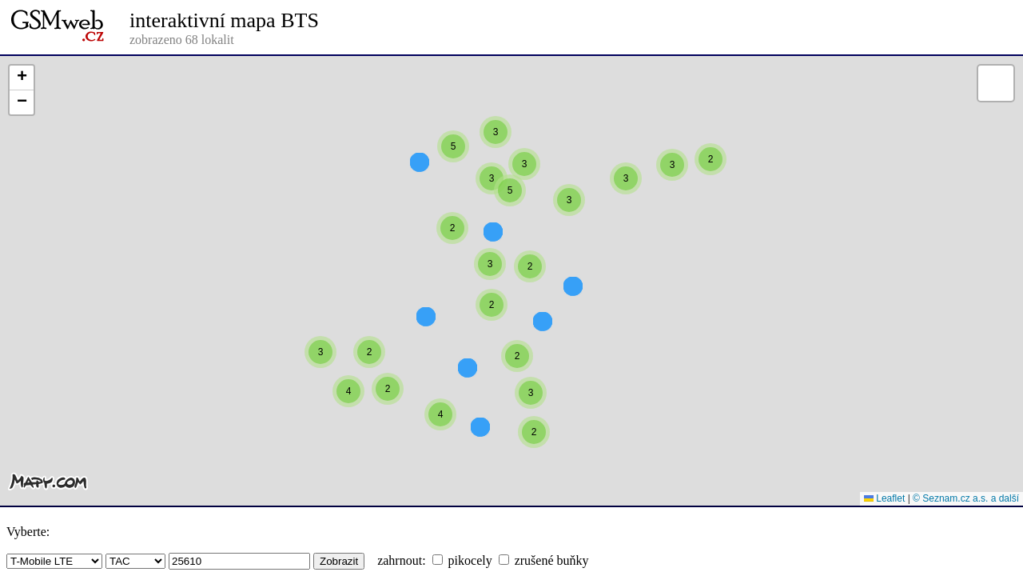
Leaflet (884, 498)
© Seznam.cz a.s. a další (966, 498)
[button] (710, 188)
